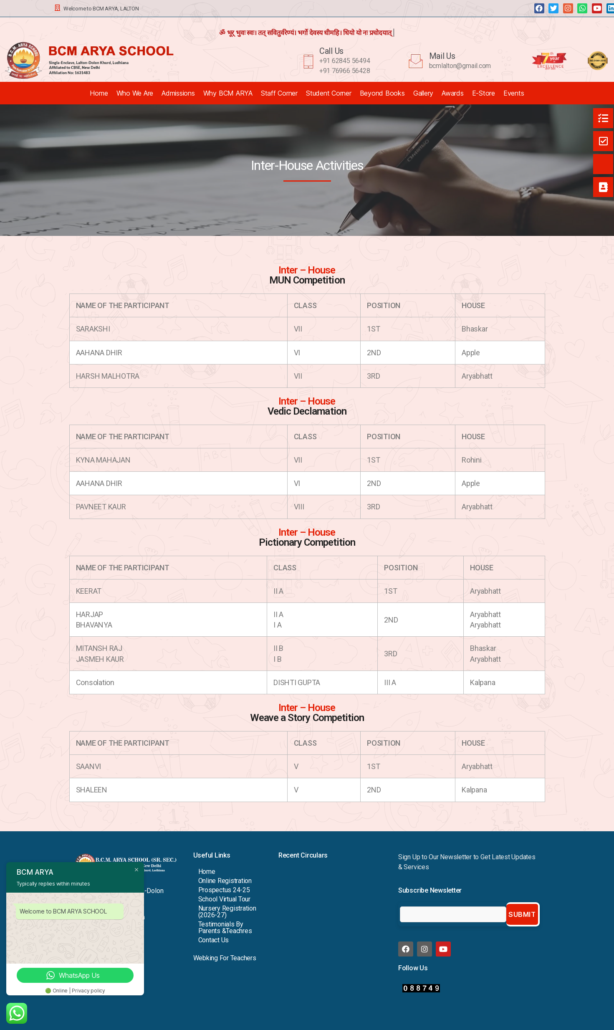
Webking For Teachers (224, 958)
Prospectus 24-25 (224, 890)
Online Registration (225, 881)
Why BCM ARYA (228, 93)
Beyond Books (382, 93)
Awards (453, 93)
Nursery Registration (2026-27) (227, 911)
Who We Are (135, 93)
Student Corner (328, 93)
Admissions (178, 93)
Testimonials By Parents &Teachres (225, 927)
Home (99, 93)
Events (513, 93)
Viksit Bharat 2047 (304, 872)
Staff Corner (279, 93)
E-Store (483, 93)
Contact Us (213, 940)
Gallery (423, 93)
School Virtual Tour (224, 899)
